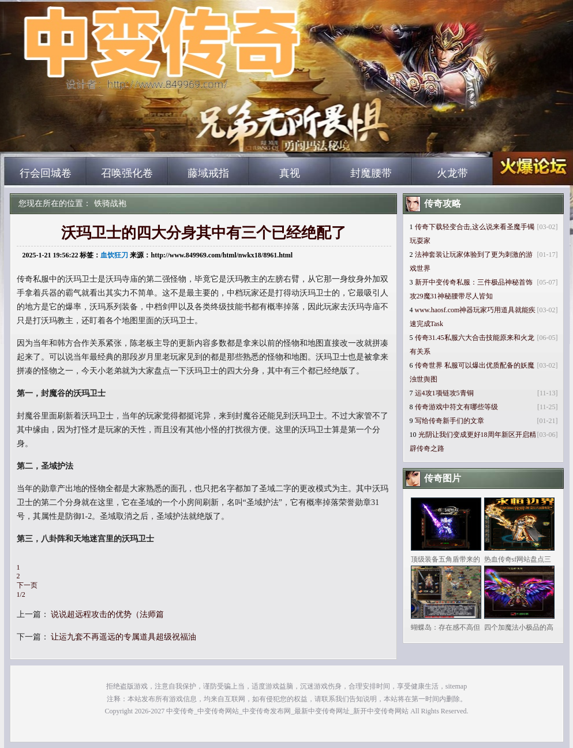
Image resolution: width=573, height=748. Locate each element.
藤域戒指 (208, 173)
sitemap (456, 686)
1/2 (21, 594)
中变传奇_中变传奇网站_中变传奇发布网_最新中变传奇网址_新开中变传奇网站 (114, 138)
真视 (289, 173)
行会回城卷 (46, 173)
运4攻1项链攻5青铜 (444, 393)
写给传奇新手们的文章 (449, 421)
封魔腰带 (371, 173)
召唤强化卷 (127, 173)
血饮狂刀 (114, 255)
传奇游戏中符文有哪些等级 (456, 407)
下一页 (27, 585)
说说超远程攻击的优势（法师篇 (107, 614)
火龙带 (452, 173)
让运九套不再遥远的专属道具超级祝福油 (123, 637)
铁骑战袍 (110, 203)
